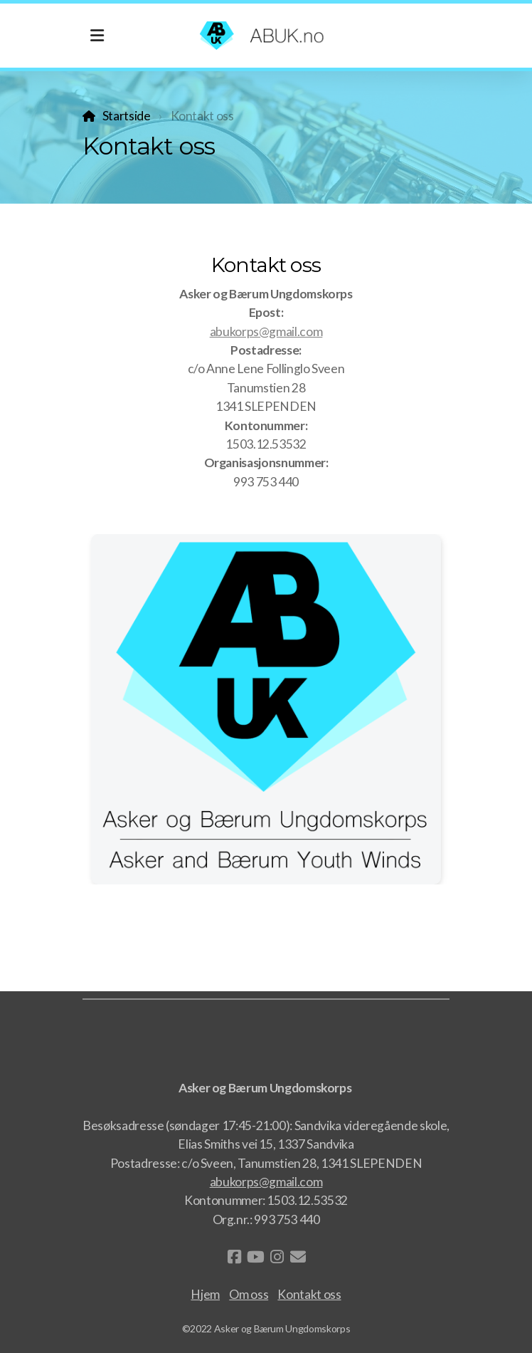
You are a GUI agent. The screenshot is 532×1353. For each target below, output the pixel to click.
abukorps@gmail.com (266, 331)
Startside (126, 115)
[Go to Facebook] (234, 1257)
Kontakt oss (309, 1294)
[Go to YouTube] (255, 1257)
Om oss (248, 1294)
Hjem (205, 1294)
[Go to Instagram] (276, 1257)
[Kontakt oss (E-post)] (298, 1257)
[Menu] (97, 35)
